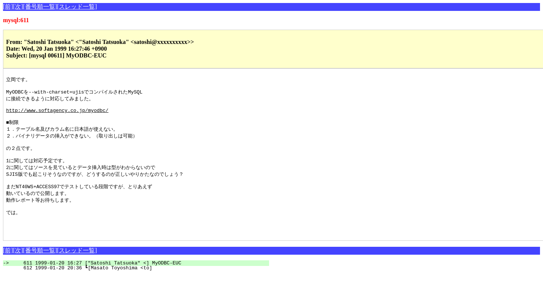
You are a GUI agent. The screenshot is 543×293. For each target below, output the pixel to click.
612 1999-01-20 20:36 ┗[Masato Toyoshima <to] (139, 285)
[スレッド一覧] (77, 6)
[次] (18, 6)
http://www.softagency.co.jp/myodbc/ (57, 114)
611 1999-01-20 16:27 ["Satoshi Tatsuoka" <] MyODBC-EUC (140, 280)
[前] (8, 6)
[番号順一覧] (40, 6)
